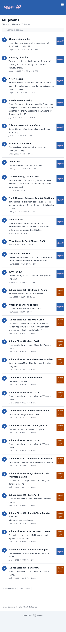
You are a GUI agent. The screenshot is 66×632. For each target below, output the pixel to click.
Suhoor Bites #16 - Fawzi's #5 (24, 567)
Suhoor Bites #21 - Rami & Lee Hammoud (30, 458)
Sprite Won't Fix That (20, 253)
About (25, 607)
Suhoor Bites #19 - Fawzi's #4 (24, 494)
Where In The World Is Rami (23, 304)
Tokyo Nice (14, 161)
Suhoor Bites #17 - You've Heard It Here (29, 531)
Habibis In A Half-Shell (20, 143)
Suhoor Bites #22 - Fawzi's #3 (24, 440)
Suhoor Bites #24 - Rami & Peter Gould (29, 410)
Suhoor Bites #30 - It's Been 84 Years (28, 289)
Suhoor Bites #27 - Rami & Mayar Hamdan (31, 359)
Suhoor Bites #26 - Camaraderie (25, 377)
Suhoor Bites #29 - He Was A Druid (27, 319)
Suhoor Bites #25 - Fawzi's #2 (24, 392)
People (19, 607)
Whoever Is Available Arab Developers (29, 549)
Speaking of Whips (18, 57)
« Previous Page (9, 588)
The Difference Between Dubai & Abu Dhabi (31, 198)
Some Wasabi (16, 219)
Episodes (11, 607)
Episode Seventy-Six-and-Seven (25, 125)
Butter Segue (15, 271)
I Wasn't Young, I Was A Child (24, 176)
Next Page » (25, 588)
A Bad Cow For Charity (20, 100)
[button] (4, 39)
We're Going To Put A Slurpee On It (27, 241)
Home (4, 607)
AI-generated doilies (19, 39)
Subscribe (33, 607)
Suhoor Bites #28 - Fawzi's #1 (24, 341)
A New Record (16, 78)
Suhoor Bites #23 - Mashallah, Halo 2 (28, 425)
